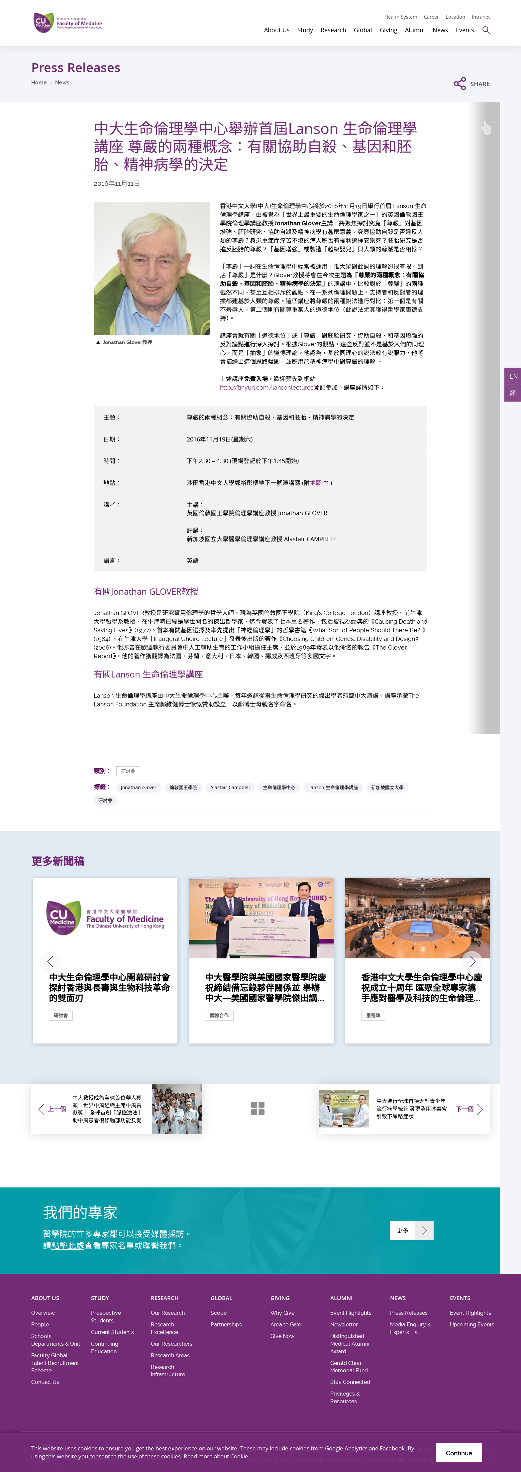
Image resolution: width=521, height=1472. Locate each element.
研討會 (128, 771)
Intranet (481, 16)
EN (513, 376)
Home (39, 82)
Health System (400, 16)
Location (455, 16)
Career (431, 16)
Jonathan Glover (138, 787)
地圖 (316, 483)
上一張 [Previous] (50, 961)
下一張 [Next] (471, 961)
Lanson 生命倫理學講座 (333, 787)
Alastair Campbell (230, 787)
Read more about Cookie (216, 1456)
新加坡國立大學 (387, 787)
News (62, 82)
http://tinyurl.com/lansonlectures (267, 387)
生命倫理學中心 (279, 787)
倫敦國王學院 (183, 787)
